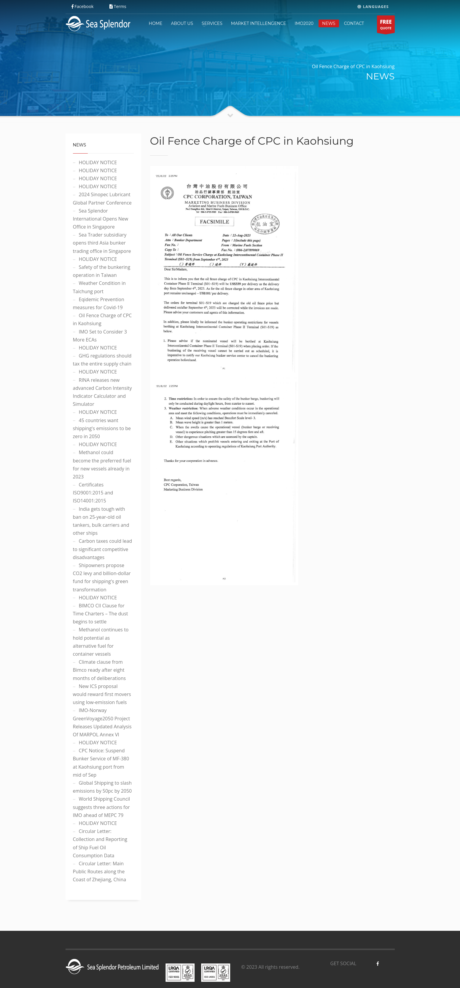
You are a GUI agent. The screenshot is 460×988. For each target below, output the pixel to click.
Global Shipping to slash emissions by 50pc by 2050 (102, 787)
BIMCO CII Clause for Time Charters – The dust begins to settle (100, 613)
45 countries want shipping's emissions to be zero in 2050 (102, 428)
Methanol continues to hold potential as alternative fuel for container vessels (101, 641)
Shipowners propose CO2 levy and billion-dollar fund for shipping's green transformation (102, 577)
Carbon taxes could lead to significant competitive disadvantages (102, 549)
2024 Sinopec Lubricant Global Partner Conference (102, 198)
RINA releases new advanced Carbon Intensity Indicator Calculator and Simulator (102, 392)
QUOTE (385, 25)
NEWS (328, 23)
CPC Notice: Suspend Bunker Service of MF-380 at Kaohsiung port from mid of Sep (101, 762)
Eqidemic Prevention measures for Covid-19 (98, 303)
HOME (156, 23)
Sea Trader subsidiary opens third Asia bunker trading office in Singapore (102, 243)
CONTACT (354, 23)
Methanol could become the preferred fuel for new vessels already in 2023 (102, 464)
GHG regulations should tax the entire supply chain (102, 359)
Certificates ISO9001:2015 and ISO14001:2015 (93, 492)
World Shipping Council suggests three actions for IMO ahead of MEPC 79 (101, 807)
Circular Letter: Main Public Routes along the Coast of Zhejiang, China (99, 871)
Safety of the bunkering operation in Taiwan (101, 271)
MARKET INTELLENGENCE (258, 23)
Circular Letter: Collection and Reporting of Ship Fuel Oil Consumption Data (100, 843)
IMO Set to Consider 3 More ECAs (100, 335)
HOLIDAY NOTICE (98, 162)
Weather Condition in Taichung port (99, 287)
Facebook (82, 6)
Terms (117, 6)
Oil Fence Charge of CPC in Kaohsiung (102, 319)
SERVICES (212, 23)
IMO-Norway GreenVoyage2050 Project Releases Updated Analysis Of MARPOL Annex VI (102, 722)
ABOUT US (182, 23)
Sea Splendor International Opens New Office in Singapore (100, 219)
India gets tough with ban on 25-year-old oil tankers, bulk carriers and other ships (101, 521)
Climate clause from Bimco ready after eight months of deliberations (99, 670)
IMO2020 (304, 23)
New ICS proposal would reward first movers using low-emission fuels (102, 694)
